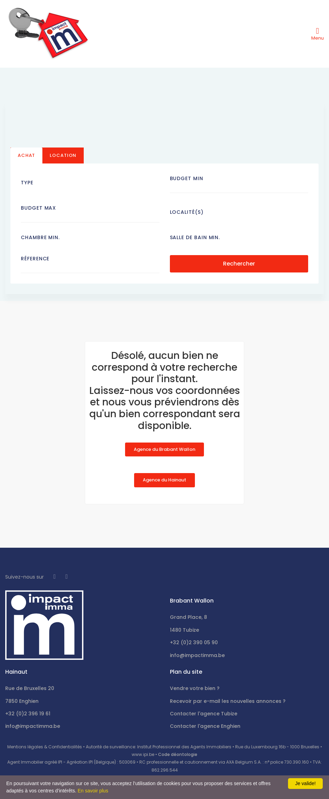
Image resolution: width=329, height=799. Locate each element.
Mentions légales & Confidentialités (44, 747)
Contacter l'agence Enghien (205, 726)
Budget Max (38, 207)
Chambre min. (40, 237)
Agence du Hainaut (164, 480)
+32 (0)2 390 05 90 (194, 642)
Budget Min (186, 178)
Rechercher (239, 263)
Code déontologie (177, 754)
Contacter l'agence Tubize (203, 713)
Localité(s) (187, 212)
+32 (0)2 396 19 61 (27, 713)
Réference (35, 258)
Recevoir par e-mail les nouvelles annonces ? (228, 701)
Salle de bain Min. (195, 237)
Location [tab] (63, 155)
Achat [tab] (26, 155)
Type (27, 182)
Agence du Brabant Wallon (164, 449)
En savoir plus (92, 790)
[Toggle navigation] (317, 33)
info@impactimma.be (197, 655)
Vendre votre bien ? (195, 688)
